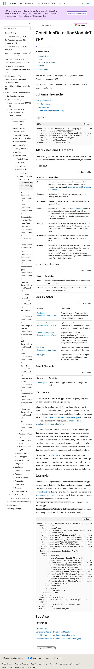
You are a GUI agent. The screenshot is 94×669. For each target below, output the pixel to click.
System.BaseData (43, 491)
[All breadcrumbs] (38, 25)
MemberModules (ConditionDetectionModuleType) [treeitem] (26, 316)
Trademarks (19, 667)
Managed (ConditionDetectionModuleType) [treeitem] (26, 302)
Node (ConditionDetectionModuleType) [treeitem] (26, 358)
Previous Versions (21, 664)
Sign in (88, 3)
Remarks (41, 65)
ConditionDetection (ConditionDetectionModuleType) (58, 638)
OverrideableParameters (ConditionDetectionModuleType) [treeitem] (27, 399)
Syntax (40, 59)
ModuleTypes (47, 25)
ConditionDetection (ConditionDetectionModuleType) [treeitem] (26, 245)
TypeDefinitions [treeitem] (22, 159)
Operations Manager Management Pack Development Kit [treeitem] (18, 122)
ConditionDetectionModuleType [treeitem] (27, 185)
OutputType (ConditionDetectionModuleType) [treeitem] (26, 370)
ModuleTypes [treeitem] (24, 173)
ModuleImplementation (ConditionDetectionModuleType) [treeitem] (26, 331)
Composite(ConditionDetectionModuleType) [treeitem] (26, 220)
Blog (32, 664)
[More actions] (90, 25)
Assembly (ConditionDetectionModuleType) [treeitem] (26, 196)
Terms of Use (7, 667)
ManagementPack (43, 100)
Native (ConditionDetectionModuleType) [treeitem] (26, 345)
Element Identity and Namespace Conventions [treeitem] (22, 136)
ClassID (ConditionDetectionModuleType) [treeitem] (26, 209)
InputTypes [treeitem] (25, 294)
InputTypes (41, 354)
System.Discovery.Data (45, 495)
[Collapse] (30, 23)
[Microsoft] (4, 3)
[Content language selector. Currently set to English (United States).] (13, 658)
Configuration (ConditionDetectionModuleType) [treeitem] (26, 258)
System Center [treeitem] (10, 33)
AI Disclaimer (7, 664)
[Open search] (82, 3)
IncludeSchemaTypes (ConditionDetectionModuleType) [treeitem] (26, 272)
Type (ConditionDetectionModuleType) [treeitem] (26, 426)
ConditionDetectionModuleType (52, 110)
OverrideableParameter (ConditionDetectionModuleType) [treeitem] (27, 384)
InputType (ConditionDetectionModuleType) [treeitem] (26, 286)
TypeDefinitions (43, 104)
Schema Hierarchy (44, 56)
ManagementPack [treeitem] (21, 148)
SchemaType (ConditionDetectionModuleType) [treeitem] (26, 413)
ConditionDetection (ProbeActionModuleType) (60, 417)
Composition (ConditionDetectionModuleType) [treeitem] (26, 230)
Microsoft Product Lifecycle (17, 13)
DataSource (55, 455)
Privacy (52, 664)
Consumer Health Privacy (69, 664)
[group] (64, 135)
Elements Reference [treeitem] (20, 132)
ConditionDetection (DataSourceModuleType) (55, 631)
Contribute (43, 664)
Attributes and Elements (47, 62)
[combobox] (17, 28)
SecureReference (77, 208)
